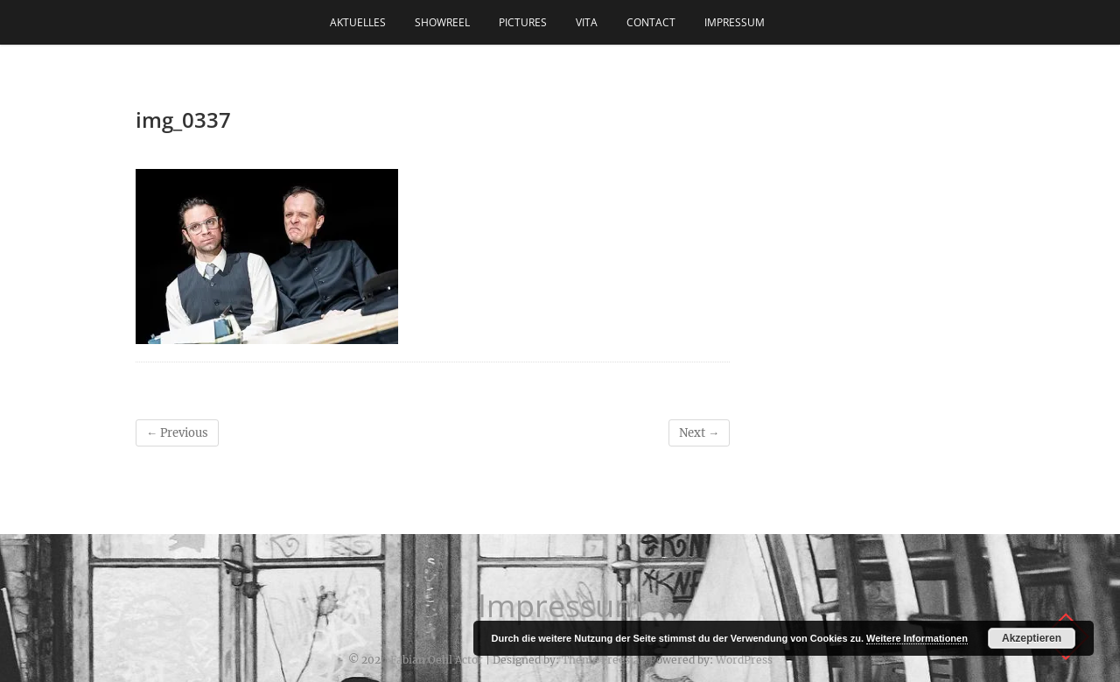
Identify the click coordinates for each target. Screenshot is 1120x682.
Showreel (442, 22)
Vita (587, 22)
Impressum (734, 22)
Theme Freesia (601, 659)
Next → (699, 432)
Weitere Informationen (917, 638)
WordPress (744, 659)
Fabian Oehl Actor (436, 659)
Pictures (523, 22)
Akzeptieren (1031, 638)
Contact (651, 22)
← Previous (177, 432)
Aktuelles (358, 22)
